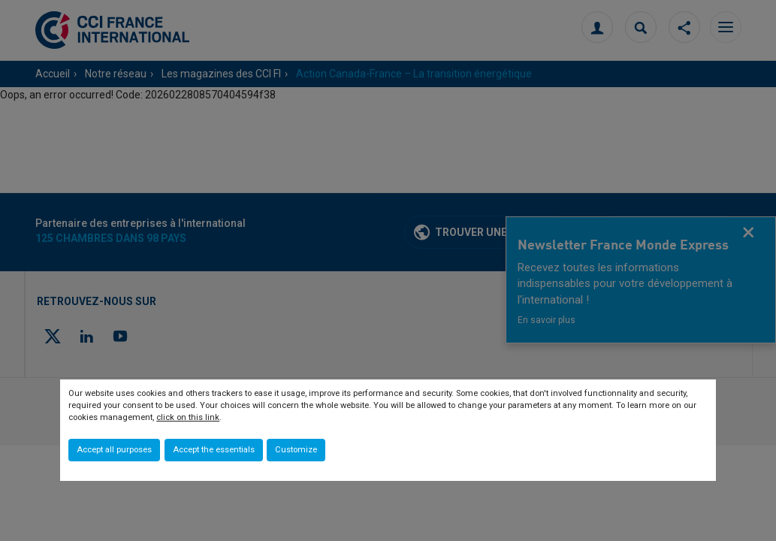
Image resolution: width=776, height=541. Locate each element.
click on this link (187, 417)
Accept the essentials (214, 450)
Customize (296, 450)
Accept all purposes (114, 450)
